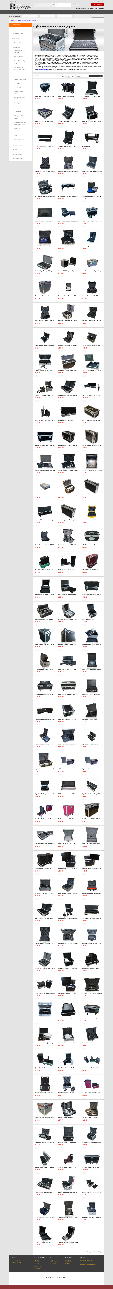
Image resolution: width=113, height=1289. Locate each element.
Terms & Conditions (39, 1265)
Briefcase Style (17, 87)
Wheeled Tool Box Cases (18, 92)
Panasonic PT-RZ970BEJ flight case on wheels (94, 1020)
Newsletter (68, 1265)
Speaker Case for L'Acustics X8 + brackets (93, 1144)
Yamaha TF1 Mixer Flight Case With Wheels (70, 1244)
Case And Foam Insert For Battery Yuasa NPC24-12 (72, 322)
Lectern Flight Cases (19, 56)
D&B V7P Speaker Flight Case (66, 571)
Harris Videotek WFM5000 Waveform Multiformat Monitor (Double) (52, 920)
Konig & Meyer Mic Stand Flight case (91, 920)
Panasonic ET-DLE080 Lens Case (44, 1020)
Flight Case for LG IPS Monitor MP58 (45, 721)
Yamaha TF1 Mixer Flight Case (43, 1244)
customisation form (44, 69)
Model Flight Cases (18, 103)
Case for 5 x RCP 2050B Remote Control (92, 372)
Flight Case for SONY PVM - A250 (91, 771)
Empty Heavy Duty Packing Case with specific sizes (49, 646)
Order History (68, 1261)
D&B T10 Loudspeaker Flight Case (44, 571)
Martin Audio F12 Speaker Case (90, 970)
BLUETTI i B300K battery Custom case (92, 223)
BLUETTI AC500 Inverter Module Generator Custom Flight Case (52, 98)
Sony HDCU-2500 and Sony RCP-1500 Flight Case (48, 1144)
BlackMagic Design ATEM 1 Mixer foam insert (94, 198)
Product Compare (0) (95, 76)
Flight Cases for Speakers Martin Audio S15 (46, 870)
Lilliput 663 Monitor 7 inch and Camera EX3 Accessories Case (74, 945)
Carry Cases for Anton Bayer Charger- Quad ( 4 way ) (96, 273)
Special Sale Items (17, 42)
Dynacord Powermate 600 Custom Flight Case (70, 621)
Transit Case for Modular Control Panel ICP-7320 (48, 1194)
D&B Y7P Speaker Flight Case (90, 571)
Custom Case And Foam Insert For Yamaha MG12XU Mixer (50, 497)
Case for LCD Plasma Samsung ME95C (92, 397)
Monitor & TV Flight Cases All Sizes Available (18, 117)
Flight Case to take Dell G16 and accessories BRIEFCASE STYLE (75, 845)
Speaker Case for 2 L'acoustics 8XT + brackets (70, 1144)
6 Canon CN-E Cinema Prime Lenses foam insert (48, 173)
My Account (68, 1260)
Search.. (75, 4)
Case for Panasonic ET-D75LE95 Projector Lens (94, 422)
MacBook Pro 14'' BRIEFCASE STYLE (92, 945)
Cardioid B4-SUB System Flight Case (68, 273)
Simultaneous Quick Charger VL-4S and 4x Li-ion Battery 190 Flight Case (77, 1094)
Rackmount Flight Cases (17, 145)
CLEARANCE (15, 38)
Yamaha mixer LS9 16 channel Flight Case (69, 1219)
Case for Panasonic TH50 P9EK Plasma (45, 447)
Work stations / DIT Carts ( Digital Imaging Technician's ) (19, 69)
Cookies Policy (38, 1268)
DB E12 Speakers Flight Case (66, 98)
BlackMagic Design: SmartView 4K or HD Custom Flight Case (51, 223)
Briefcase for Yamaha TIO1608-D (67, 248)
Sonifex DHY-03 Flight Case (65, 1119)
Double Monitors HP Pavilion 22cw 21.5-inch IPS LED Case (74, 596)
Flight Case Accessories (17, 158)
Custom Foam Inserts (17, 33)
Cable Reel (16, 75)
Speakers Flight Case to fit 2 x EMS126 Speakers (71, 1169)
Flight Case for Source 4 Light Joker (91, 796)
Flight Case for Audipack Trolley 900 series (69, 696)
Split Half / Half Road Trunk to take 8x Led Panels (95, 1169)
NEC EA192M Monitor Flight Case (67, 995)
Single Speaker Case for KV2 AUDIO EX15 (93, 1094)
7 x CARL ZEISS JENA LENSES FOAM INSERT (70, 173)
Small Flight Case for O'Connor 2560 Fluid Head (48, 1119)
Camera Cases (17, 111)
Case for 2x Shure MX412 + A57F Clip (45, 372)
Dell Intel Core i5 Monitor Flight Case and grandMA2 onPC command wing (55, 596)
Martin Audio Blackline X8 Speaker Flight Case (70, 970)
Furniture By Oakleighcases (17, 129)
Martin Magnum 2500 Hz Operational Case (46, 995)
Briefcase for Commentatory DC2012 (45, 248)
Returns (37, 1261)
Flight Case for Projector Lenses (90, 746)
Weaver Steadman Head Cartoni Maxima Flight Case (72, 1194)
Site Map (37, 1263)
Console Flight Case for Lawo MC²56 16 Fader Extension (97, 472)
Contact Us (37, 1260)
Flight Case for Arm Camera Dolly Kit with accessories (72, 671)
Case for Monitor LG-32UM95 (66, 422)
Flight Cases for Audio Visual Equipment (27, 20)
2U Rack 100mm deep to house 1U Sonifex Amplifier (49, 148)
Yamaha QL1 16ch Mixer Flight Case (91, 1219)
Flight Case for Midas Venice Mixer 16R (45, 746)
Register (11, 1)
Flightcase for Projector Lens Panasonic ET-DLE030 (49, 895)
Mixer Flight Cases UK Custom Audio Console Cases (19, 62)
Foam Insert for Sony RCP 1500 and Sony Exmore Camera (73, 895)
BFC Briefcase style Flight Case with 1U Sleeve (94, 173)
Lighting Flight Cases (19, 139)
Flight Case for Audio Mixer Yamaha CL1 (92, 671)
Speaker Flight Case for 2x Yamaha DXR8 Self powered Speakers (52, 1169)
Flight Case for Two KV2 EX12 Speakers (69, 821)
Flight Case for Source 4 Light (66, 796)
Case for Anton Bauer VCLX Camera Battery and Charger (50, 397)
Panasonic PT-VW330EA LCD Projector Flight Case (72, 1045)
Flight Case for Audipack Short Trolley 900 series (48, 696)
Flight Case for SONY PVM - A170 (67, 771)
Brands (51, 1260)
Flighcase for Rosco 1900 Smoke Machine (93, 646)
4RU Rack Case (86, 148)
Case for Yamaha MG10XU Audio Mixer (45, 472)
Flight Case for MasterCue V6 (89, 721)
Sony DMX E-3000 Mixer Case (90, 1119)
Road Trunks (17, 83)
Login (16, 1)
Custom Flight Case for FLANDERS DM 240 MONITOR (96, 497)
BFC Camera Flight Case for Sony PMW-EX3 (47, 198)
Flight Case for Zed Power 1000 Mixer (45, 845)
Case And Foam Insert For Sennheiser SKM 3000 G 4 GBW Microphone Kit (55, 347)
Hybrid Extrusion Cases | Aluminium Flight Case (20, 123)
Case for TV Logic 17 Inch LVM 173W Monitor (94, 447)
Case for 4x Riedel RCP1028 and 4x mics (69, 372)
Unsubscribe (53, 1263)
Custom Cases (14, 20)
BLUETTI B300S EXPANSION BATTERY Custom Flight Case (74, 223)
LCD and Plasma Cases (20, 79)
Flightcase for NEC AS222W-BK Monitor (69, 870)
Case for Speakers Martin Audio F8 (67, 447)
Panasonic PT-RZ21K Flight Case (67, 1020)
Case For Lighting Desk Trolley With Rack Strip (47, 422)
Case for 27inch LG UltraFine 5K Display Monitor (95, 347)
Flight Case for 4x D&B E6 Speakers (44, 671)
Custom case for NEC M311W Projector (68, 497)
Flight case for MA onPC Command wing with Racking (72, 721)
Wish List (67, 1263)
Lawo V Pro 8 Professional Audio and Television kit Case (50, 945)
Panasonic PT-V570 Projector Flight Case (46, 1045)
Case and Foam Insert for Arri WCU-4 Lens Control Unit (50, 322)
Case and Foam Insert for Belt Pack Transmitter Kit (95, 322)
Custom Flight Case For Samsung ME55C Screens (48, 522)
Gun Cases (15, 149)
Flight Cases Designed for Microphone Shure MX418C (96, 845)
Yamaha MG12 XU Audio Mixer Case (44, 1219)
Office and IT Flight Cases (18, 134)
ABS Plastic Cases (17, 154)
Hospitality (16, 107)
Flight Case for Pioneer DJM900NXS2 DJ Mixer (70, 746)
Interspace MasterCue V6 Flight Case (68, 920)
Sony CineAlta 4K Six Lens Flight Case (45, 123)
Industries (14, 29)
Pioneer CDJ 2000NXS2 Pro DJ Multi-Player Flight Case (96, 1045)
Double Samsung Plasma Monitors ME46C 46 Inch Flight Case (51, 621)
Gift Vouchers (53, 1261)
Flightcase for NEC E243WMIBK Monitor (92, 870)
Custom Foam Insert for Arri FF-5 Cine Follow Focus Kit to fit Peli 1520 (54, 547)
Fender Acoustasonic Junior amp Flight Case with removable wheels (76, 646)
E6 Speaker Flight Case (88, 621)
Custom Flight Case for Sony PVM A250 (69, 522)
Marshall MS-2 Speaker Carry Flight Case (46, 970)
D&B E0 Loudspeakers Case (89, 547)
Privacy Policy (38, 1266)
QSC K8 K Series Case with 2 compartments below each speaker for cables (55, 1070)
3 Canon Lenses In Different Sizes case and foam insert (73, 148)
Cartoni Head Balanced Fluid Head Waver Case (47, 298)
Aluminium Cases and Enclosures (19, 51)
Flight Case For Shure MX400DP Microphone (47, 771)
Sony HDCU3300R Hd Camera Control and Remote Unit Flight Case (76, 123)
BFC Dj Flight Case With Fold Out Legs (68, 198)
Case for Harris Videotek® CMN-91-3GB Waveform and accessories (76, 397)
